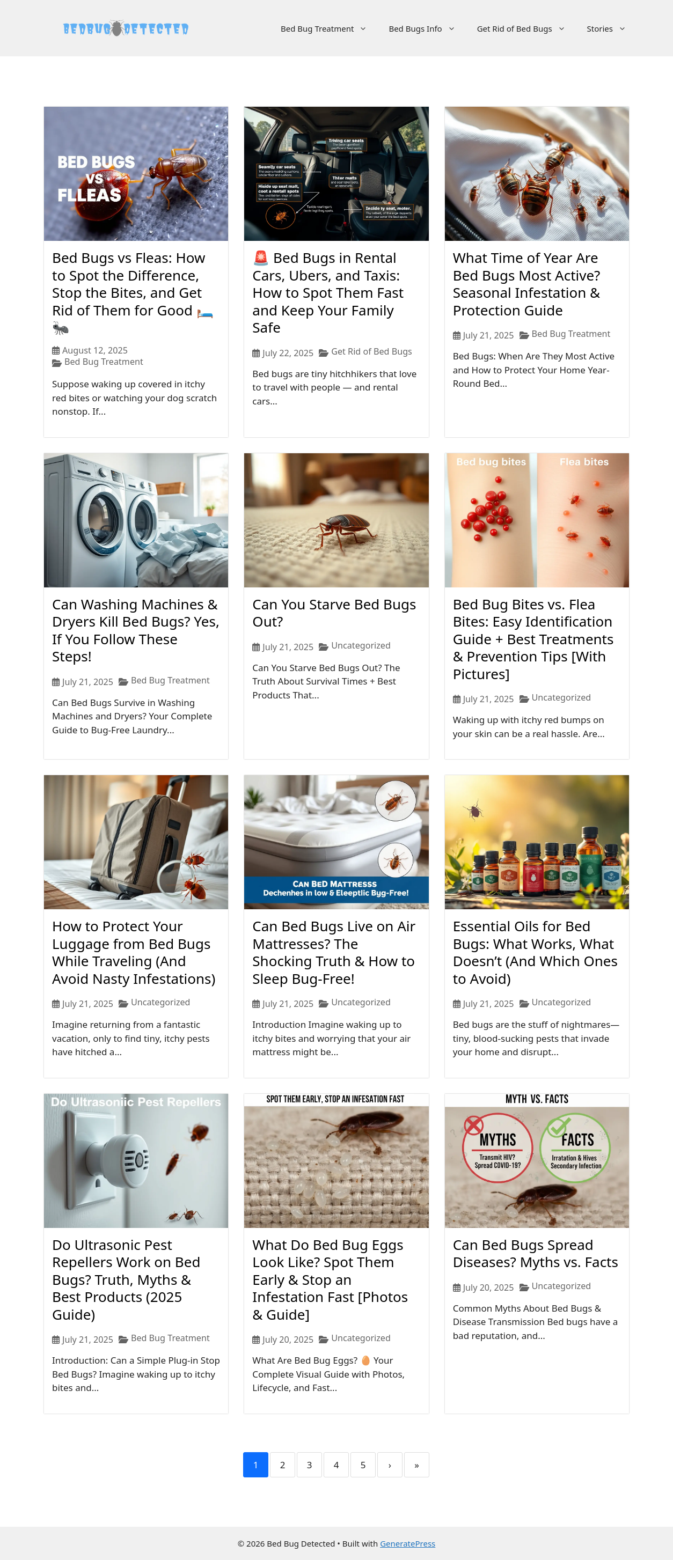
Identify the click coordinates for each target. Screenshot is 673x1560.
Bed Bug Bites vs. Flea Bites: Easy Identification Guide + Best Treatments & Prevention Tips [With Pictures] (533, 638)
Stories (612, 28)
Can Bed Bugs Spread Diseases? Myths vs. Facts (535, 1253)
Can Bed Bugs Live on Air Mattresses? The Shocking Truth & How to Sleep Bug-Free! (333, 952)
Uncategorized (361, 645)
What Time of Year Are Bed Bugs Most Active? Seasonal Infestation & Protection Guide (527, 284)
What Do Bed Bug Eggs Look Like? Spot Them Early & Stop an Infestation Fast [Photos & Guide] (330, 1279)
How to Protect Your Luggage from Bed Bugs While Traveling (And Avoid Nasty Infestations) (133, 952)
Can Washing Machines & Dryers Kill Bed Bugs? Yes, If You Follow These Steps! (136, 630)
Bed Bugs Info (427, 28)
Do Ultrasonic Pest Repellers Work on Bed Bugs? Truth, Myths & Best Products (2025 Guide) (126, 1279)
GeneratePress (407, 1543)
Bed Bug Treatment (329, 28)
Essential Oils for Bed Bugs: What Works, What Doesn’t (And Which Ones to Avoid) (535, 952)
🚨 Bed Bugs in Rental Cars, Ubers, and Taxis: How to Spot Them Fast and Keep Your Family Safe (328, 292)
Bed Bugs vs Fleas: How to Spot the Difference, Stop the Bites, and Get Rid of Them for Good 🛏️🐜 (133, 292)
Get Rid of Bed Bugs (526, 28)
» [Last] (416, 1465)
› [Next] (390, 1465)
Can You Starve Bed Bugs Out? (334, 612)
